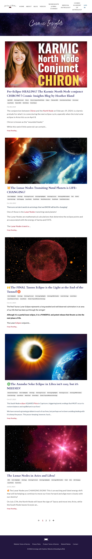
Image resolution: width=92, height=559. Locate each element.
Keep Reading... (12, 135)
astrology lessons (51, 201)
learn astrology (11, 204)
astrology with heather (64, 201)
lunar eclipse (73, 301)
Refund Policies (66, 550)
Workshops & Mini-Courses (54, 6)
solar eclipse (33, 107)
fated (66, 486)
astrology (20, 201)
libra (70, 486)
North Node (49, 115)
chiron (27, 105)
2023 (9, 486)
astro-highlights (12, 201)
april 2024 (10, 105)
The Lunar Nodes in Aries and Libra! (32, 482)
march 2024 (18, 107)
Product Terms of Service (51, 550)
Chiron (33, 115)
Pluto (36, 409)
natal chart (27, 401)
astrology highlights (40, 201)
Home (21, 6)
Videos (43, 6)
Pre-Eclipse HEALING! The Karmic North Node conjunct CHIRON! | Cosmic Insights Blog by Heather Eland (44, 96)
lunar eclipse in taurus (13, 304)
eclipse (47, 105)
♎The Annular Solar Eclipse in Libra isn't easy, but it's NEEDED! (44, 392)
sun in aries (18, 488)
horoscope (75, 105)
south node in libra (64, 204)
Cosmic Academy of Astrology (77, 6)
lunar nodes (11, 107)
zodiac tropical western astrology (36, 304)
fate (72, 201)
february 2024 (54, 105)
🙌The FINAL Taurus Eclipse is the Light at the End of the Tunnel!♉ (44, 295)
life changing (20, 204)
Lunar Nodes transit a (20, 231)
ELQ (63, 555)
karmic (77, 201)
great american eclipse (65, 105)
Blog (36, 6)
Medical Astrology (65, 6)
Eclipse (18, 328)
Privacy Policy (36, 550)
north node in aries (45, 204)
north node (26, 107)
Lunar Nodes (30, 217)
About (29, 6)
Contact (75, 550)
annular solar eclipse (13, 398)
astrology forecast (19, 105)
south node (55, 204)
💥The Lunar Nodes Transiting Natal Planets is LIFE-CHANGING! (44, 195)
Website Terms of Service (22, 550)
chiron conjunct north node (37, 105)
